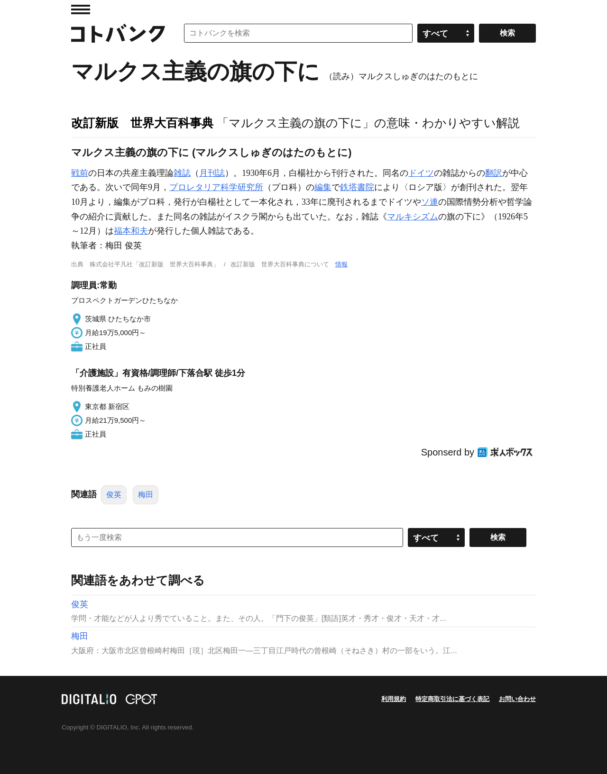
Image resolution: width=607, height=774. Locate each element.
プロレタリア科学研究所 (216, 187)
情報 (341, 264)
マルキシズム (412, 216)
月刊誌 (212, 173)
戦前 (79, 173)
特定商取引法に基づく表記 (452, 698)
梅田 (145, 495)
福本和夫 (131, 231)
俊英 (113, 495)
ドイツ (421, 173)
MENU (80, 9)
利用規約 (393, 698)
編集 (322, 187)
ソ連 (429, 202)
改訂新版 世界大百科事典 (142, 122)
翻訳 (493, 173)
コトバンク (118, 33)
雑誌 (182, 173)
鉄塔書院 (357, 187)
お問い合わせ (517, 698)
